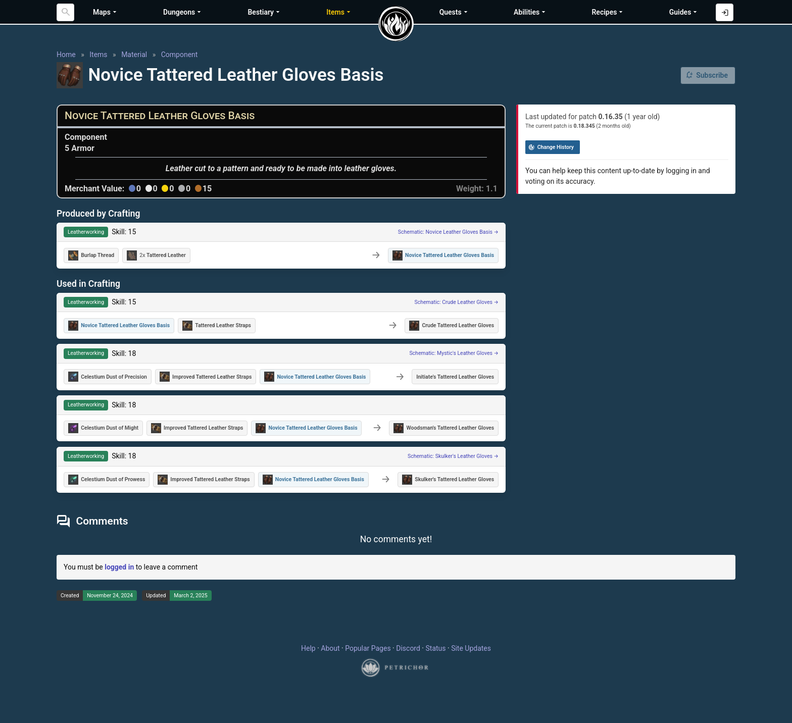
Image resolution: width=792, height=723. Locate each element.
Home (66, 54)
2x (156, 255)
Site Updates (471, 648)
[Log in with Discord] (724, 12)
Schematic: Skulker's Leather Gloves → (453, 456)
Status (435, 648)
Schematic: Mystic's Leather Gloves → (454, 353)
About (330, 648)
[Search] (65, 12)
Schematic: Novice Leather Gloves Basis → (448, 232)
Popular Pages (367, 648)
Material (134, 54)
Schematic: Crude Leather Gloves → (457, 302)
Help (308, 648)
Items (98, 54)
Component (179, 54)
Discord (408, 648)
